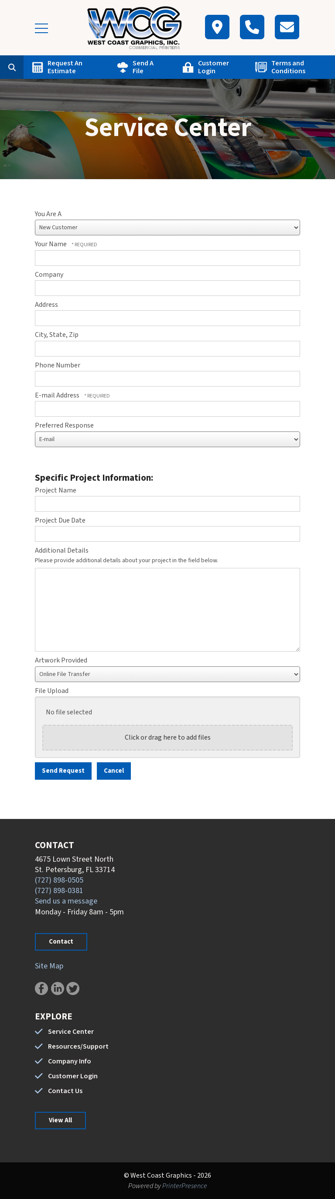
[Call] (252, 27)
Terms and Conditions (288, 67)
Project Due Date (60, 520)
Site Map (49, 966)
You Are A (48, 214)
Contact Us (65, 1091)
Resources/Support (78, 1046)
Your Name (51, 244)
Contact (61, 941)
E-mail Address (58, 395)
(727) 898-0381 (59, 890)
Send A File (143, 67)
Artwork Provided (61, 660)
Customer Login (213, 67)
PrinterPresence (184, 1186)
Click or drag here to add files (168, 737)
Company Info (69, 1061)
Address (46, 304)
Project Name (55, 490)
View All (60, 1120)
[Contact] (287, 27)
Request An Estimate (65, 67)
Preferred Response (64, 425)
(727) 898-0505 (59, 880)
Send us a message (66, 901)
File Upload (51, 691)
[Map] (217, 27)
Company (49, 274)
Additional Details (62, 550)
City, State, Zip (57, 335)
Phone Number (57, 365)
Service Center (71, 1031)
